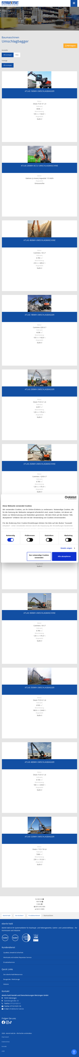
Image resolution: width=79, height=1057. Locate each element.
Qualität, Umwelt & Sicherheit (13, 953)
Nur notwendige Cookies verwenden (39, 556)
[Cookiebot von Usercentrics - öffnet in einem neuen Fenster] (66, 497)
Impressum (5, 1037)
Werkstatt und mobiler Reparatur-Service (17, 957)
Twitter (39, 902)
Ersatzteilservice (9, 962)
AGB (3, 1051)
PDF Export (70, 46)
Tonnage (4, 61)
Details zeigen (66, 548)
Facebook (39, 899)
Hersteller (5, 50)
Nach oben (39, 909)
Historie (6, 984)
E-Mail (39, 904)
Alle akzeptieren (64, 556)
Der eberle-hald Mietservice (12, 974)
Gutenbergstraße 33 (11, 1001)
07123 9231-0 (15, 1003)
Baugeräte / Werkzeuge (11, 979)
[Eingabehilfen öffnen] (74, 1052)
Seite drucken (39, 907)
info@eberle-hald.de (16, 1009)
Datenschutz (6, 1042)
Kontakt (4, 1046)
